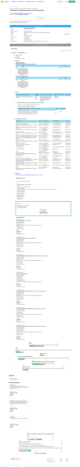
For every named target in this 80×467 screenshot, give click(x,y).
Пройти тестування (23, 451)
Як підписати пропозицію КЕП (37, 174)
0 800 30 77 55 (60, 1)
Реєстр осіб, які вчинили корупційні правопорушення (40, 45)
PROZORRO (14, 2)
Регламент (67, 459)
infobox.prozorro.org (27, 449)
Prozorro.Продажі (40, 2)
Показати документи (20, 194)
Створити (39, 439)
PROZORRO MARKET (20, 2)
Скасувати (21, 352)
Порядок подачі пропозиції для (23, 174)
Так (41, 355)
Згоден (17, 352)
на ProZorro (25, 13)
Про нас (60, 462)
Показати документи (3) (20, 233)
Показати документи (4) (20, 286)
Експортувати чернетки (37, 364)
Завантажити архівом (20, 62)
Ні (43, 355)
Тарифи (67, 461)
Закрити (43, 364)
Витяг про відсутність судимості (40, 44)
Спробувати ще (21, 359)
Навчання (60, 459)
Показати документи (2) (20, 251)
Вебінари (67, 460)
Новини (60, 460)
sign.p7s (22, 67)
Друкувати (11, 375)
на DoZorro (30, 13)
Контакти (60, 461)
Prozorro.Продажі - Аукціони (51, 461)
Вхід (66, 2)
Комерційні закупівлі (30, 2)
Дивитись (11, 395)
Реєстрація (72, 2)
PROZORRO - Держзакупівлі (51, 459)
